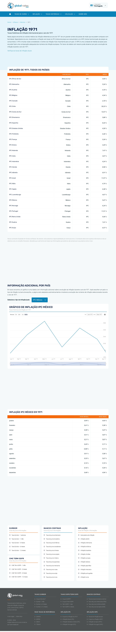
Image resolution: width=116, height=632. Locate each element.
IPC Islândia (13, 172)
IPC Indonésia (14, 161)
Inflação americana (85, 543)
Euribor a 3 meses (41, 604)
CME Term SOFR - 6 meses (18, 573)
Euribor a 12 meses (41, 606)
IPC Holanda (13, 150)
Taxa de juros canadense (52, 546)
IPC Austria (13, 90)
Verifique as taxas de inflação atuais (19, 51)
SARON (38, 616)
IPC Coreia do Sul (15, 112)
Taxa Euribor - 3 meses (17, 543)
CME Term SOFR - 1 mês (17, 565)
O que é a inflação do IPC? (69, 616)
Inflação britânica (84, 546)
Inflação (37, 14)
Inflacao (15, 22)
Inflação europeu (84, 558)
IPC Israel (12, 178)
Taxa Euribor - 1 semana (17, 535)
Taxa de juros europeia (51, 554)
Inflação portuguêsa (85, 573)
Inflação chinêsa (84, 554)
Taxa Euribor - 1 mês (16, 539)
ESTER (37, 619)
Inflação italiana (84, 562)
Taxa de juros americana (52, 535)
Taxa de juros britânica (51, 543)
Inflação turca (83, 577)
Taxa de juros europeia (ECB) (96, 606)
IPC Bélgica (13, 95)
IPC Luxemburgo (15, 194)
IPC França (13, 139)
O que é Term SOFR (67, 601)
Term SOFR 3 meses (67, 606)
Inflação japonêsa (84, 565)
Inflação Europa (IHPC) (94, 622)
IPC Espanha (13, 123)
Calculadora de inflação (86, 535)
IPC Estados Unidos (16, 128)
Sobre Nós (83, 14)
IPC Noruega (13, 205)
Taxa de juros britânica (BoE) (96, 604)
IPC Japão (12, 189)
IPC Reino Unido (14, 216)
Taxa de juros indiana (51, 558)
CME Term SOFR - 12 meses (18, 577)
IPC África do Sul (15, 79)
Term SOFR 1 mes (67, 604)
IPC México (13, 200)
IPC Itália (12, 183)
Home (9, 22)
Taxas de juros (21, 14)
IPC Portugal (13, 211)
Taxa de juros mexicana (52, 565)
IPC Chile (12, 106)
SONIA (37, 622)
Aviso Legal (10, 616)
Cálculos (70, 14)
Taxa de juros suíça (50, 573)
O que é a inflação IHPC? (95, 619)
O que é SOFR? (66, 599)
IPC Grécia (12, 145)
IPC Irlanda (13, 167)
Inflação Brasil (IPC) (67, 619)
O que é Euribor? (40, 599)
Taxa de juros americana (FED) (96, 601)
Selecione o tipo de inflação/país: (18, 300)
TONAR (38, 624)
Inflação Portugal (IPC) (68, 624)
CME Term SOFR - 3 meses (18, 569)
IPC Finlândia (13, 134)
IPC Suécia (13, 222)
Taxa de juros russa (50, 569)
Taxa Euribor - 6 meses (17, 546)
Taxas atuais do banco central (96, 599)
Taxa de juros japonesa (52, 562)
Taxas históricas (53, 14)
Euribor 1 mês (39, 601)
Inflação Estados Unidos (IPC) (70, 622)
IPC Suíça (12, 228)
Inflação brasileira (84, 550)
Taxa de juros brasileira (52, 539)
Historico (22, 22)
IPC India (12, 156)
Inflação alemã (83, 539)
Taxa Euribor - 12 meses (17, 550)
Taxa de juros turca (50, 577)
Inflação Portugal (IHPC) (95, 624)
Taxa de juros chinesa (51, 550)
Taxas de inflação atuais (95, 616)
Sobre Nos (19, 616)
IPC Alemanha (14, 84)
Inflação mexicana (84, 569)
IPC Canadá (13, 101)
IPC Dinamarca (14, 117)
